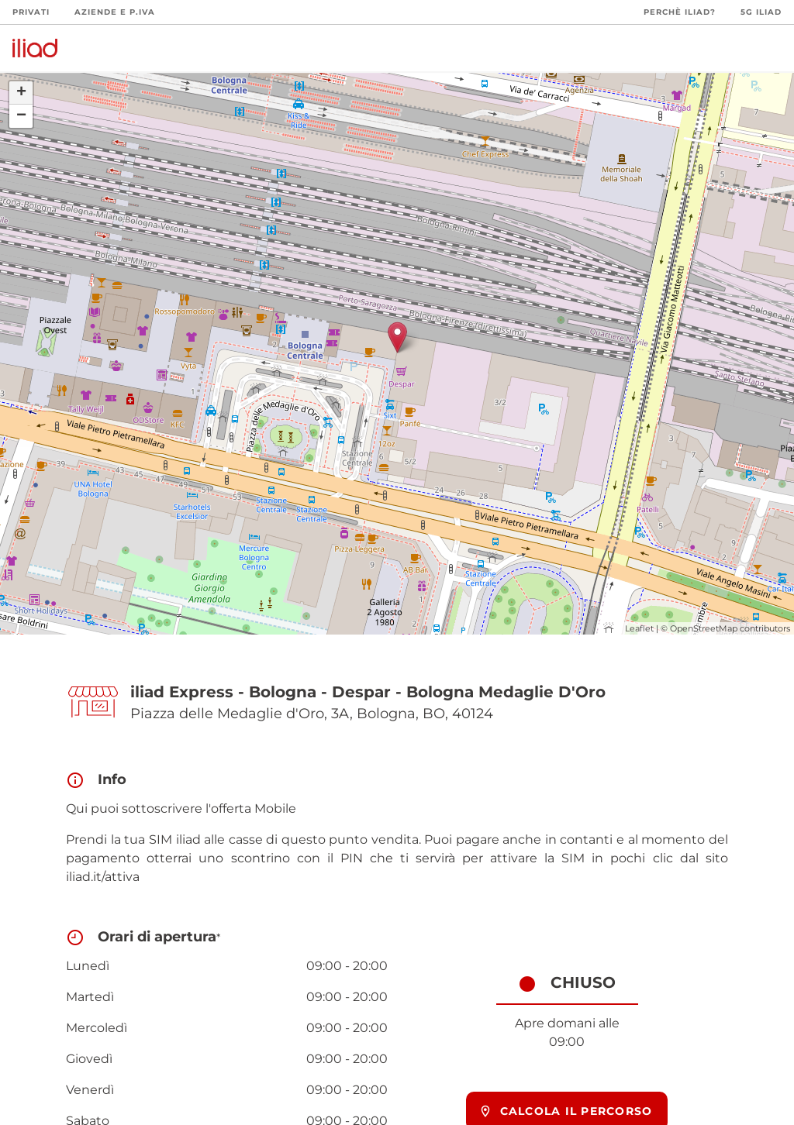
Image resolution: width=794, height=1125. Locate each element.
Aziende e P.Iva (114, 12)
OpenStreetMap (703, 628)
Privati (31, 12)
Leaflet (639, 628)
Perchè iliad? (680, 12)
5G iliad (761, 12)
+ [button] (21, 93)
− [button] (21, 116)
